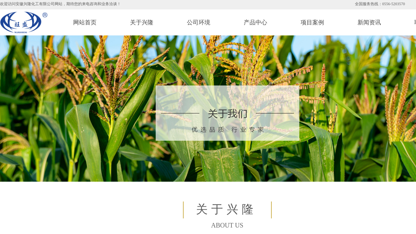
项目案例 (312, 22)
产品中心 (255, 22)
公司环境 (198, 22)
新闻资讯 (369, 22)
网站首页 (85, 22)
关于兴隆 (141, 22)
